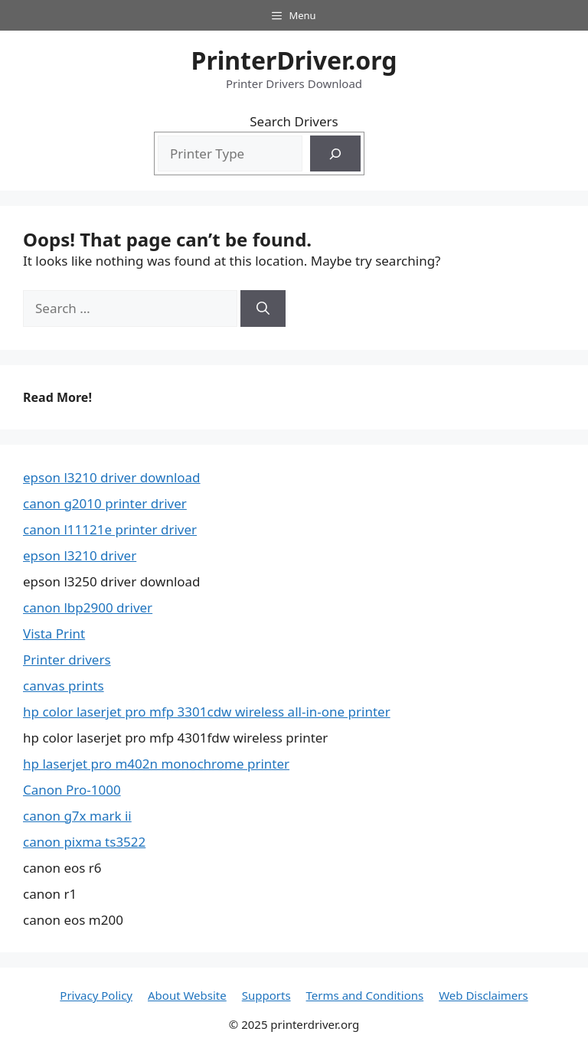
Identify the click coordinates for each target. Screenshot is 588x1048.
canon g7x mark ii (77, 815)
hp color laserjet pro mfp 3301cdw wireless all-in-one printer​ (206, 711)
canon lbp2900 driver (87, 607)
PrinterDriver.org (294, 60)
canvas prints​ (63, 685)
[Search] (335, 153)
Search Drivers (294, 121)
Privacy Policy (96, 995)
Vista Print (54, 633)
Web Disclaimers (483, 995)
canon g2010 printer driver (105, 503)
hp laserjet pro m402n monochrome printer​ (156, 763)
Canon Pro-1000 (72, 789)
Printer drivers (67, 659)
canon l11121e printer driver (110, 529)
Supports (266, 995)
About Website (187, 995)
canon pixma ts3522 (84, 841)
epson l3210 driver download (112, 477)
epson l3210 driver (79, 555)
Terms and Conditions (365, 995)
